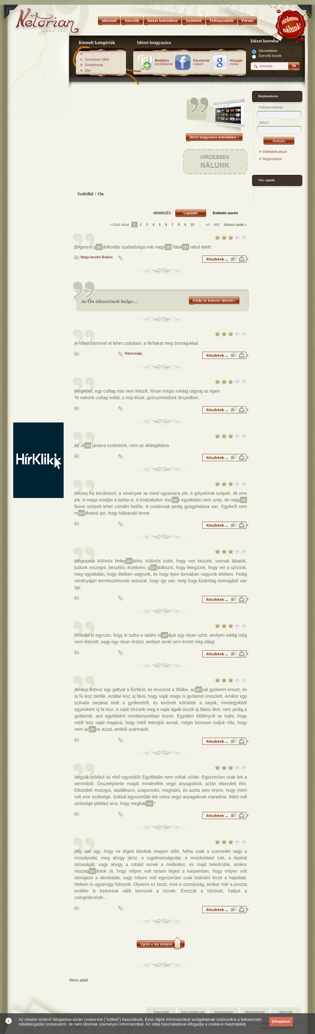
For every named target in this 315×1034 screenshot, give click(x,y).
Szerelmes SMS (97, 59)
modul (236, 62)
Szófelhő (85, 194)
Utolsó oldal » (235, 224)
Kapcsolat (161, 1012)
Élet (87, 70)
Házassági (133, 353)
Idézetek (286, 1012)
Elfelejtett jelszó (275, 152)
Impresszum (223, 1012)
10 (192, 224)
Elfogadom (281, 1021)
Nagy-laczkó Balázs (97, 257)
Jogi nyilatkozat (192, 1012)
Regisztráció (272, 159)
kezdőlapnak (164, 62)
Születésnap (94, 65)
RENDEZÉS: (162, 213)
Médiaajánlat (255, 1012)
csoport (201, 62)
